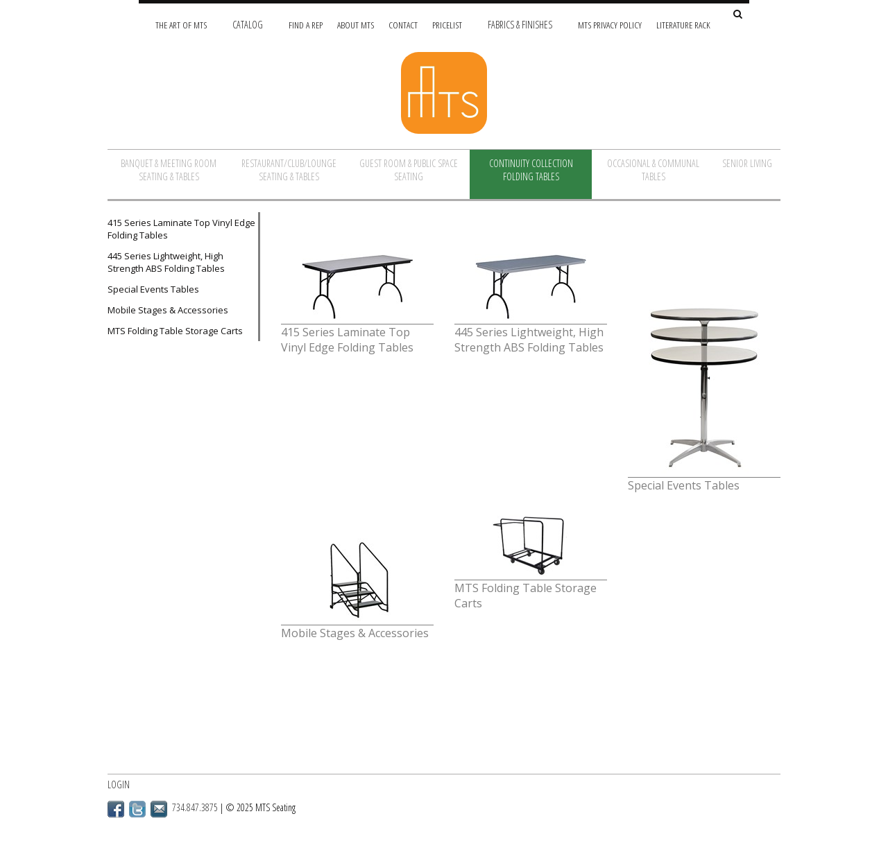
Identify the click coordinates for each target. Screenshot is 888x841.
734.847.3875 (195, 807)
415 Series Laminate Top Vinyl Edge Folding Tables (181, 228)
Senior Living (747, 163)
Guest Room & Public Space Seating (408, 170)
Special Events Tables (153, 289)
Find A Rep (306, 24)
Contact (403, 24)
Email (159, 809)
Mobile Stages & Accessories (168, 310)
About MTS (355, 24)
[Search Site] (737, 15)
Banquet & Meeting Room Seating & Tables (168, 170)
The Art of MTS (181, 24)
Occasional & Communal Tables (653, 170)
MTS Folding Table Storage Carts (175, 330)
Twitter (137, 809)
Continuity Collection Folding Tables (531, 170)
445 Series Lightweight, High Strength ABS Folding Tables (166, 262)
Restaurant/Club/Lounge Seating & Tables (288, 170)
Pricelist (447, 24)
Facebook (116, 809)
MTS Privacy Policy (610, 24)
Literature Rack (683, 24)
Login (119, 784)
